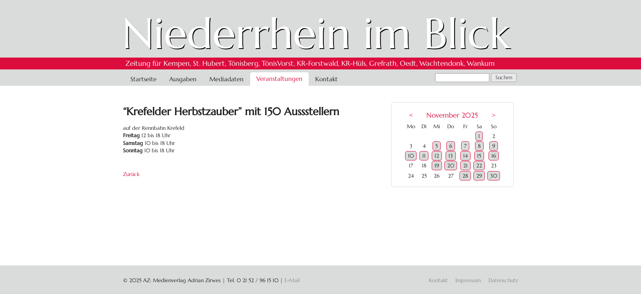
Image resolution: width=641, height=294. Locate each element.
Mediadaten (226, 79)
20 (450, 165)
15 (479, 155)
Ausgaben (183, 79)
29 (479, 175)
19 (437, 165)
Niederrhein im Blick (316, 33)
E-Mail (292, 280)
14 (465, 155)
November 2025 (452, 115)
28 (465, 175)
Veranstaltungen (279, 78)
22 (479, 165)
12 (437, 155)
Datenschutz (503, 280)
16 (493, 155)
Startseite (143, 79)
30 (493, 175)
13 (450, 155)
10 (411, 155)
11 (424, 155)
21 (465, 165)
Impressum (468, 280)
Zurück (131, 174)
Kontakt (326, 79)
